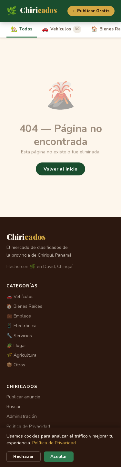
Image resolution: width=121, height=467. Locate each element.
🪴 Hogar (16, 345)
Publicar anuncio (23, 397)
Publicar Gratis (91, 11)
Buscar (13, 407)
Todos (21, 29)
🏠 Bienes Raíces (24, 306)
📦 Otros (15, 365)
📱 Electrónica (21, 326)
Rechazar (23, 456)
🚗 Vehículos (20, 297)
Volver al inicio (60, 169)
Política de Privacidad (28, 426)
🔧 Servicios (19, 336)
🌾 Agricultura (21, 355)
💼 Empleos (18, 316)
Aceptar (58, 456)
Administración (21, 416)
